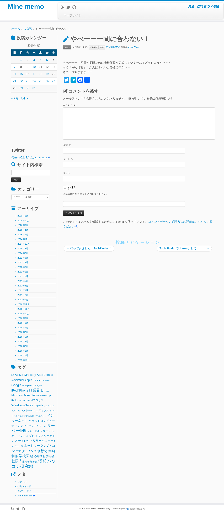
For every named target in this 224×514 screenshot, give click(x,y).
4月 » (24, 98)
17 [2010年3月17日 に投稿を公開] (34, 74)
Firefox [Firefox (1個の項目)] (47, 380)
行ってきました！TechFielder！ (89, 248)
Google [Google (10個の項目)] (16, 385)
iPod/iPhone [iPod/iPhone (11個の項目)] (19, 390)
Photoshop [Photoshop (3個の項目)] (45, 395)
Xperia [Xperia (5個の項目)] (39, 405)
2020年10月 (23, 220)
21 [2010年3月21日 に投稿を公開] (14, 81)
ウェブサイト (72, 15)
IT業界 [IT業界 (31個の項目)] (34, 390)
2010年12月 (23, 304)
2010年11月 (23, 309)
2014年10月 (23, 244)
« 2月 (14, 98)
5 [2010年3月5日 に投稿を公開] (47, 59)
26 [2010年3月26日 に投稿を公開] (47, 81)
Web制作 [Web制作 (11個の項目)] (37, 400)
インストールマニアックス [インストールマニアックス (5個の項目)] (33, 410)
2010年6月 (23, 332)
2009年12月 (23, 360)
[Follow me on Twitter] (69, 7)
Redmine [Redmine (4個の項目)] (16, 400)
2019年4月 (23, 230)
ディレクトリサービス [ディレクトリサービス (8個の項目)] (32, 440)
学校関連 (93, 47)
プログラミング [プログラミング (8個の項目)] (26, 451)
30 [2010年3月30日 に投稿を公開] (27, 88)
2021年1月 (23, 216)
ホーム (15, 28)
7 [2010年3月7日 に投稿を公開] (14, 67)
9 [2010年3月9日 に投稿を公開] (27, 67)
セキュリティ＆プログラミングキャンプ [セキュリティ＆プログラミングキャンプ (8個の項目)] (33, 435)
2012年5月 (23, 257)
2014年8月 (23, 248)
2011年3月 (23, 290)
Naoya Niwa (133, 47)
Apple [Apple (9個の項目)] (28, 380)
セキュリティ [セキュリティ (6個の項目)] (42, 431)
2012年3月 (23, 267)
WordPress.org (25, 495)
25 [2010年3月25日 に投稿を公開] (40, 81)
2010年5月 (23, 337)
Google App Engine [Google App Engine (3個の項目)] (32, 385)
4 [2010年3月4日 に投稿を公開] (40, 59)
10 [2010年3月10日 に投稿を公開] (34, 67)
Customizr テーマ (119, 509)
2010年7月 (23, 327)
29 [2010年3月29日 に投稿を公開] (21, 88)
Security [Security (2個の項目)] (26, 400)
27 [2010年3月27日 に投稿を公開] (53, 81)
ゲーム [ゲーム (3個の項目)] (42, 426)
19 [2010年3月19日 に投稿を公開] (47, 74)
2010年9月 (23, 318)
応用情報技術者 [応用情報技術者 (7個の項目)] (44, 456)
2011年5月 (23, 281)
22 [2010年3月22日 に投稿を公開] (21, 81)
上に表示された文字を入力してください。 (86, 193)
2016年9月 (23, 234)
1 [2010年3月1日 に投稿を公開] (21, 59)
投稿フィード (24, 486)
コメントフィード (26, 491)
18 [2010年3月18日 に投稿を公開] (40, 74)
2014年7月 (23, 253)
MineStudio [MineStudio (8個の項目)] (31, 395)
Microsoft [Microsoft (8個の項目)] (17, 395)
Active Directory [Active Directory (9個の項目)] (25, 375)
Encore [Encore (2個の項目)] (40, 380)
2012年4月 (23, 262)
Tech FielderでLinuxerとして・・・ (184, 248)
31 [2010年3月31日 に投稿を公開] (34, 88)
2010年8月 (23, 323)
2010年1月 (23, 355)
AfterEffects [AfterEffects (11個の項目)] (45, 375)
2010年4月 (23, 341)
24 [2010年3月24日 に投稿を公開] (34, 81)
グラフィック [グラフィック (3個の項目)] (31, 426)
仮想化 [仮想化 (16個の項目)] (42, 451)
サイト (66, 173)
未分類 (27, 28)
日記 (102, 47)
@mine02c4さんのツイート (29, 157)
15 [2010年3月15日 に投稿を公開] (21, 74)
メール (68, 159)
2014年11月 (23, 239)
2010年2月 (23, 350)
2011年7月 (23, 276)
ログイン (22, 481)
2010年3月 (23, 346)
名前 (67, 145)
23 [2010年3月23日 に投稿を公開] (27, 81)
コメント (69, 104)
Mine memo (26, 7)
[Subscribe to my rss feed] (63, 7)
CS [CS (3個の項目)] (34, 380)
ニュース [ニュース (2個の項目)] (19, 446)
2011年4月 (23, 285)
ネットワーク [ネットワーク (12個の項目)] (33, 446)
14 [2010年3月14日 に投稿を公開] (14, 74)
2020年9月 (23, 225)
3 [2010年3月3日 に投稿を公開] (34, 59)
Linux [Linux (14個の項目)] (45, 390)
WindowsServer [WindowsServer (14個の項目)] (23, 405)
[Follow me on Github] (75, 7)
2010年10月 (23, 313)
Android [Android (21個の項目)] (17, 380)
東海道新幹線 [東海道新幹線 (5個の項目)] (30, 461)
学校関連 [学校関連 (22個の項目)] (26, 456)
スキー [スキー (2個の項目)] (31, 431)
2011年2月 (23, 295)
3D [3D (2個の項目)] (12, 375)
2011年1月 (23, 299)
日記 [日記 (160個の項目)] (16, 461)
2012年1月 (23, 271)
